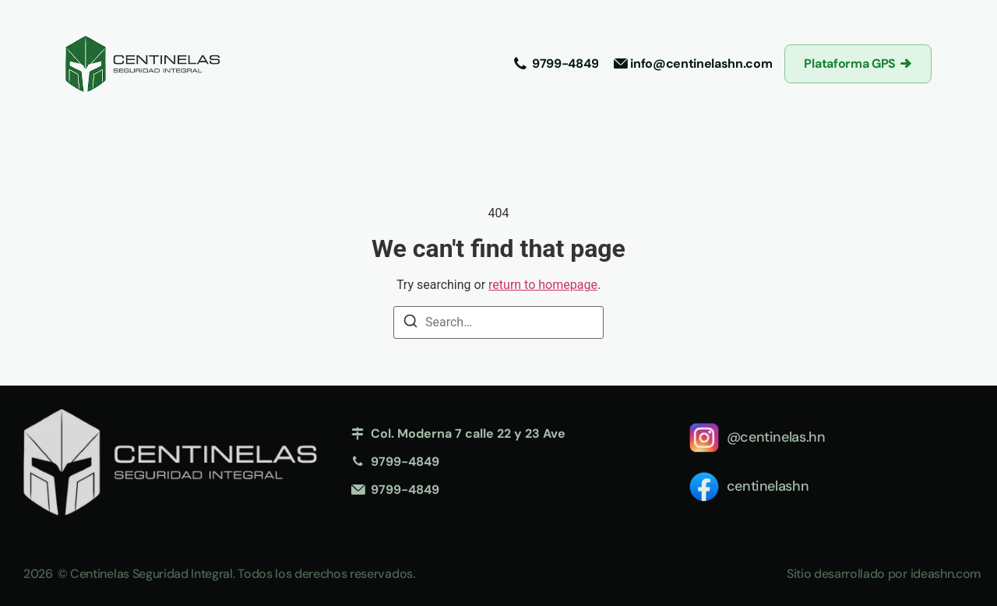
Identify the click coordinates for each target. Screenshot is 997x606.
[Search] (410, 323)
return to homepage (542, 284)
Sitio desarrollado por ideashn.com (884, 573)
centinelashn (768, 486)
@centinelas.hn (776, 437)
